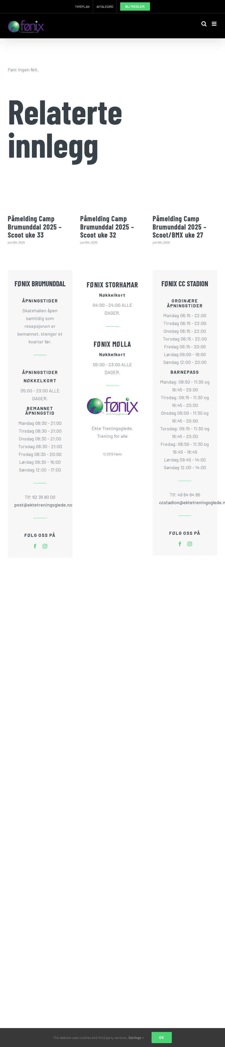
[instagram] (45, 546)
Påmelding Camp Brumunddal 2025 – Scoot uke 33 (35, 226)
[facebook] (35, 546)
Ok (161, 1037)
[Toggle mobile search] (204, 23)
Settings (136, 1038)
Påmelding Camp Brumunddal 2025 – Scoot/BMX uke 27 (180, 226)
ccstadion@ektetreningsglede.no (185, 502)
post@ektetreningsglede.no (40, 505)
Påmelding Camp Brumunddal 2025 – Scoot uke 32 (107, 226)
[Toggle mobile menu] (214, 23)
